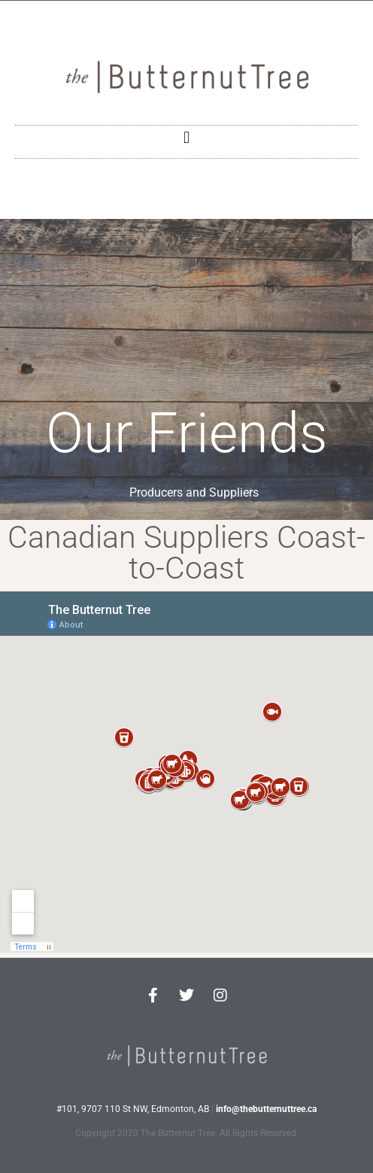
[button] (186, 138)
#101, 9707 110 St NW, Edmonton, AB (132, 1109)
